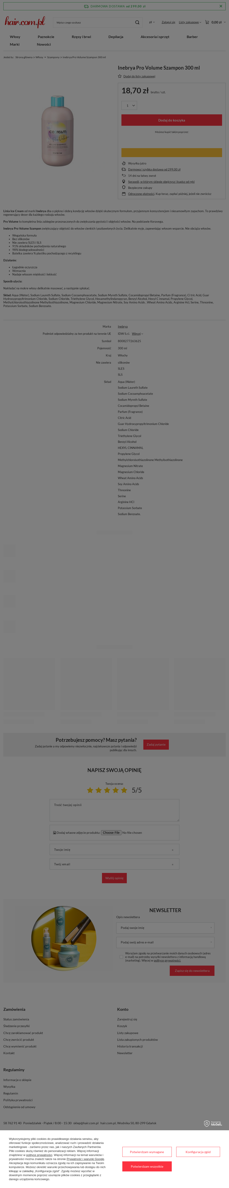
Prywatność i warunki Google (85, 1159)
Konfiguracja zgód (198, 1152)
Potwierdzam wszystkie (147, 1166)
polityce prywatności (39, 1155)
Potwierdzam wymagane (147, 1152)
